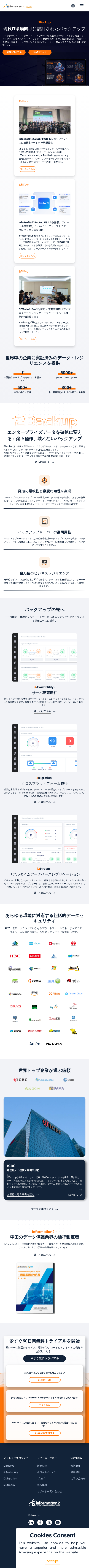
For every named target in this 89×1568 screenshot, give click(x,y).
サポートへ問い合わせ (49, 1491)
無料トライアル (14, 52)
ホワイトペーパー (47, 1472)
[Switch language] (73, 5)
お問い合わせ (78, 1478)
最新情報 (75, 1472)
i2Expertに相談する (45, 1433)
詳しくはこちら (27, 169)
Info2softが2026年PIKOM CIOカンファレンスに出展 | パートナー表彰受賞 (43, 140)
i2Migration (10, 1478)
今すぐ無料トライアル (44, 1358)
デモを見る (44, 1405)
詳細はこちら (40, 52)
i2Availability (11, 1472)
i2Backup (9, 1465)
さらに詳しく (42, 462)
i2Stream (9, 1485)
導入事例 (42, 1485)
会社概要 (75, 1465)
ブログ (41, 1478)
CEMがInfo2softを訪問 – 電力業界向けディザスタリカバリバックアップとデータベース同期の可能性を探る (45, 313)
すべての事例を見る (42, 1208)
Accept (52, 1561)
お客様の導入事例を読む (20, 1194)
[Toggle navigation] (81, 6)
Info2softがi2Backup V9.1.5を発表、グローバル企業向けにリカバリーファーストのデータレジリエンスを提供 (44, 226)
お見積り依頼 (44, 1380)
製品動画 (42, 1465)
